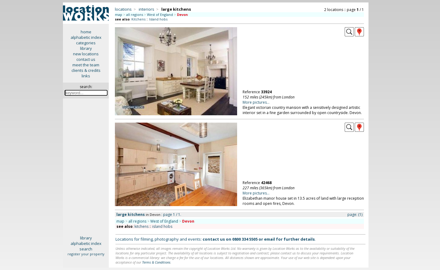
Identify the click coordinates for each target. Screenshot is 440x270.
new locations (86, 54)
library (86, 48)
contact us (85, 59)
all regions (134, 14)
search (85, 249)
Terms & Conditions (156, 262)
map (118, 14)
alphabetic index (86, 37)
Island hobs (158, 19)
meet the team (85, 65)
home (86, 32)
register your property (86, 254)
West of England (160, 14)
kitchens (141, 226)
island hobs (162, 226)
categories (86, 43)
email (269, 239)
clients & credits (86, 70)
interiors (146, 9)
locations (123, 9)
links (86, 76)
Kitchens (138, 19)
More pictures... (256, 102)
